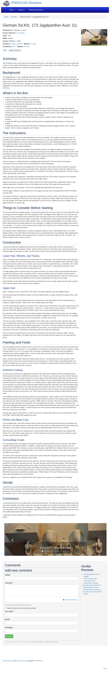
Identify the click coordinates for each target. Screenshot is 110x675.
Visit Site (33, 44)
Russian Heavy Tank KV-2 (92, 585)
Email (7, 619)
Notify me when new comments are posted (20, 608)
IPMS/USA (39, 661)
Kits (5, 50)
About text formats (70, 600)
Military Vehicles (14, 50)
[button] (12, 539)
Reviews (14, 17)
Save (9, 636)
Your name (9, 611)
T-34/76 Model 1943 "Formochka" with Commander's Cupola (90, 581)
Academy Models (16, 44)
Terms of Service (50, 641)
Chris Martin (20, 33)
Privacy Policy (39, 641)
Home (6, 17)
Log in (105, 668)
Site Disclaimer (8, 661)
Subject (7, 575)
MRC (14, 46)
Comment (8, 583)
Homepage (9, 627)
